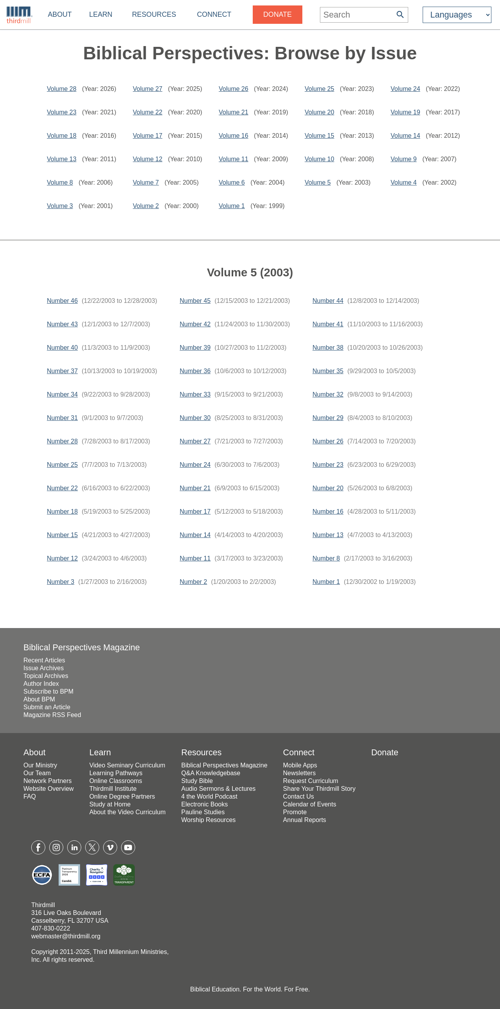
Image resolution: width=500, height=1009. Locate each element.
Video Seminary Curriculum (127, 765)
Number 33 (195, 394)
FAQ (29, 796)
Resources (154, 14)
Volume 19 (405, 112)
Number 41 (327, 324)
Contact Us (298, 796)
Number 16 (327, 511)
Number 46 (62, 300)
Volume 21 (233, 112)
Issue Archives (43, 668)
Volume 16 (233, 135)
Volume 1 (232, 206)
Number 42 (195, 324)
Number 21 (195, 488)
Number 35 (327, 371)
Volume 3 (60, 206)
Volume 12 (147, 159)
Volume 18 (62, 135)
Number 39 (195, 347)
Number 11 (195, 558)
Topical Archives (45, 676)
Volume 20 (319, 112)
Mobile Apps (300, 765)
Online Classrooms (115, 781)
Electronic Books (204, 804)
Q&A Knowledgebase (210, 773)
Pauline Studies (203, 812)
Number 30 (195, 418)
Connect (214, 14)
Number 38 (327, 347)
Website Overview (48, 788)
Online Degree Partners (122, 796)
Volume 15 (319, 135)
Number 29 (327, 418)
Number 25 (62, 464)
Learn (100, 14)
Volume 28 (62, 88)
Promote (295, 812)
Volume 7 (146, 182)
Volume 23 (62, 112)
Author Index (41, 683)
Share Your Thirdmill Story (319, 788)
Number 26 (327, 441)
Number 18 (62, 511)
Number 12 (62, 558)
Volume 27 (147, 88)
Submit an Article (46, 707)
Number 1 (326, 581)
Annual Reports (304, 820)
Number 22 (62, 488)
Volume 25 (319, 88)
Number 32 (327, 394)
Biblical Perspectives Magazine (81, 647)
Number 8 (326, 558)
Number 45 (195, 300)
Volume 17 (147, 135)
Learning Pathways (116, 773)
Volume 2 (146, 206)
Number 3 (60, 581)
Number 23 (327, 464)
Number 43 (62, 324)
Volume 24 (405, 88)
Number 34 (62, 394)
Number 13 (327, 535)
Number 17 (195, 511)
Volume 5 (318, 182)
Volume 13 (62, 159)
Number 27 (195, 441)
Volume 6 (232, 182)
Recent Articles (44, 660)
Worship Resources (208, 820)
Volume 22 (147, 112)
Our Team (37, 773)
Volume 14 (405, 135)
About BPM (39, 699)
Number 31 (62, 418)
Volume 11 (233, 159)
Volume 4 (404, 182)
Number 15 (62, 535)
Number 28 (62, 441)
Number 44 (327, 300)
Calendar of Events (309, 804)
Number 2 (193, 581)
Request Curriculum (310, 781)
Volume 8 (60, 182)
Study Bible (197, 781)
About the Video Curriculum (127, 812)
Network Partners (47, 781)
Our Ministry (40, 765)
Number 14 (195, 535)
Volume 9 (404, 159)
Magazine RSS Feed (52, 715)
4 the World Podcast (209, 796)
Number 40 (62, 347)
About (59, 14)
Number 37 (62, 371)
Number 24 (195, 464)
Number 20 (327, 488)
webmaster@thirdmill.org (65, 936)
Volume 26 (233, 88)
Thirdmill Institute (113, 788)
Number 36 (195, 371)
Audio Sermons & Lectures (218, 788)
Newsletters (299, 773)
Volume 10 (319, 159)
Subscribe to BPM (48, 691)
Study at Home (110, 804)
